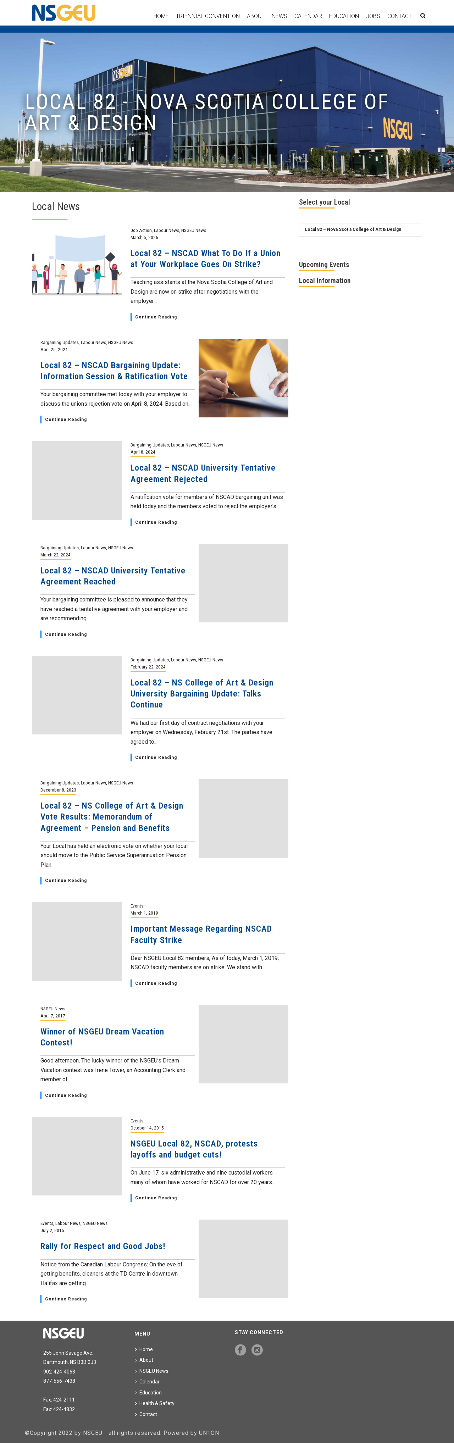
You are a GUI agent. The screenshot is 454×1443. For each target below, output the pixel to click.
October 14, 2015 (147, 1128)
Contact (399, 16)
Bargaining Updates (59, 342)
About (256, 16)
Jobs (373, 16)
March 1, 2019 (144, 913)
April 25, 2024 (54, 349)
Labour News (166, 230)
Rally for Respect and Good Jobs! (103, 1246)
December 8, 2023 (58, 790)
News (279, 16)
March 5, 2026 (144, 237)
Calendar (308, 16)
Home (161, 16)
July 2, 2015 (52, 1230)
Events (137, 906)
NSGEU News (193, 230)
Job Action (141, 230)
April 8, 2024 (143, 452)
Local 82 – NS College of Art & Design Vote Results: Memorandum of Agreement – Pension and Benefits (111, 817)
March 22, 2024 (55, 554)
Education (344, 16)
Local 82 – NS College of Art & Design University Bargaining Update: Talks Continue (202, 694)
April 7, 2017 (52, 1016)
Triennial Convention (208, 16)
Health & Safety (155, 1403)
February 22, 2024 (148, 667)
